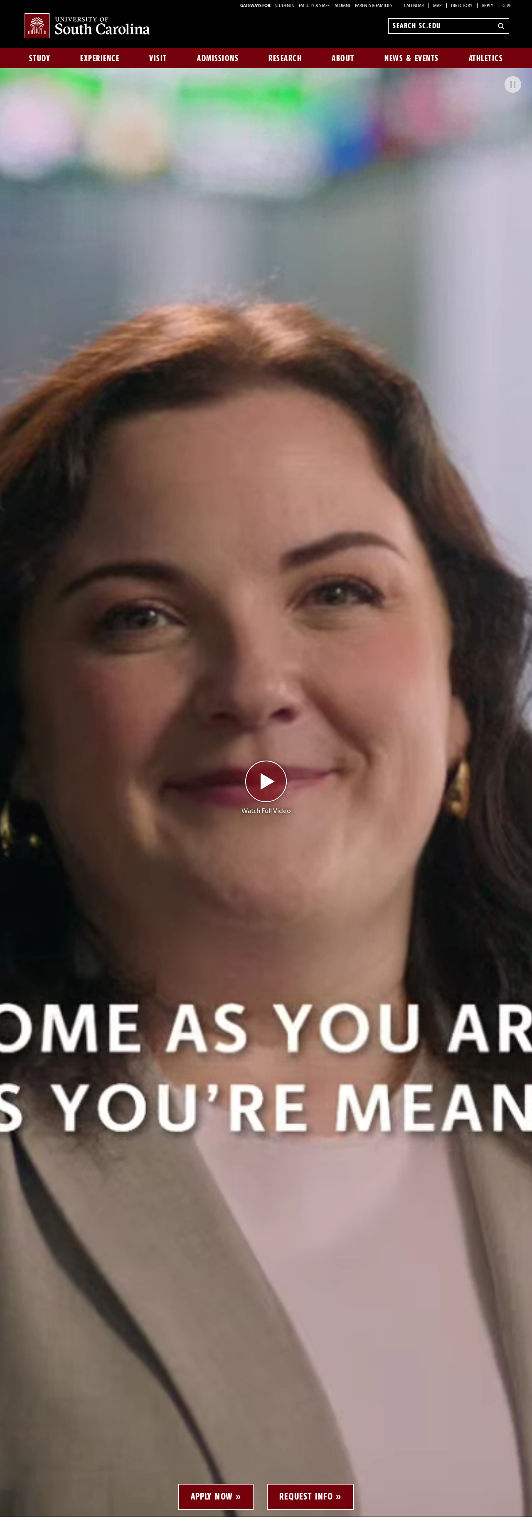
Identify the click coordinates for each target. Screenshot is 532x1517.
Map (437, 6)
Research (285, 58)
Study (40, 58)
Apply (487, 6)
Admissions (218, 58)
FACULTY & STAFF (314, 6)
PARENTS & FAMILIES (373, 6)
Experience (99, 58)
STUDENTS (285, 6)
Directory (462, 6)
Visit (158, 58)
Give (506, 6)
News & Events (411, 58)
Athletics (486, 58)
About (343, 58)
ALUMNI (342, 6)
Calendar (414, 6)
